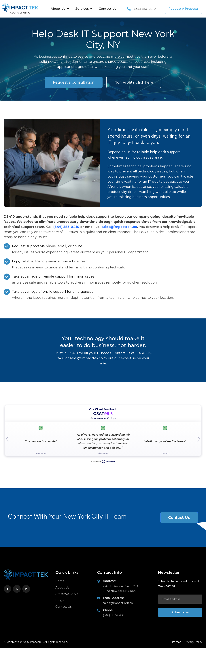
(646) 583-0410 (66, 227)
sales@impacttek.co (119, 227)
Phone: (108, 610)
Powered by (103, 462)
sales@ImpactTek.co (118, 603)
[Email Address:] (98, 598)
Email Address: (114, 598)
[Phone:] (98, 610)
